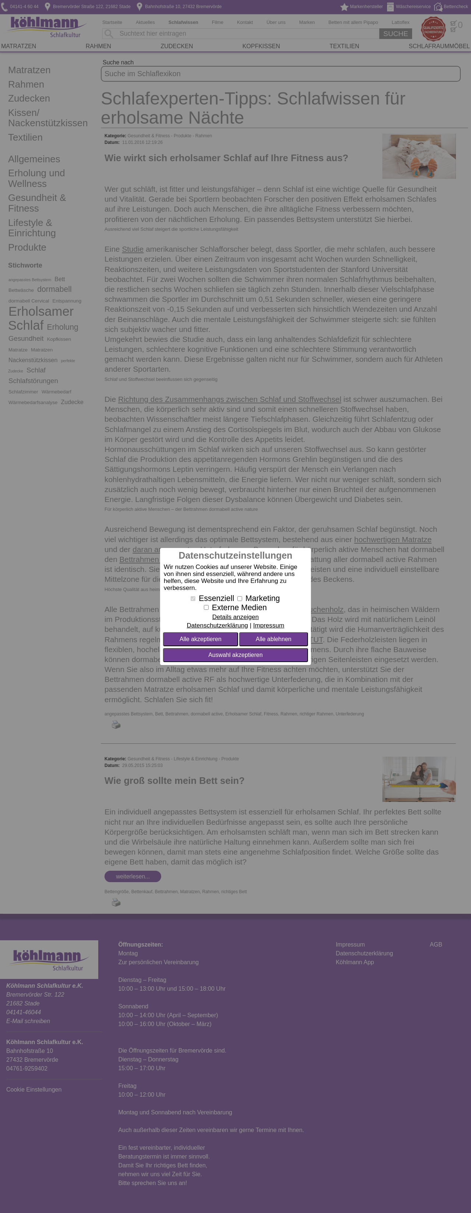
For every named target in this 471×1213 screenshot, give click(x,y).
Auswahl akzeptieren (235, 655)
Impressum (268, 625)
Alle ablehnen (273, 639)
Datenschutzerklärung (217, 625)
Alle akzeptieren (201, 639)
